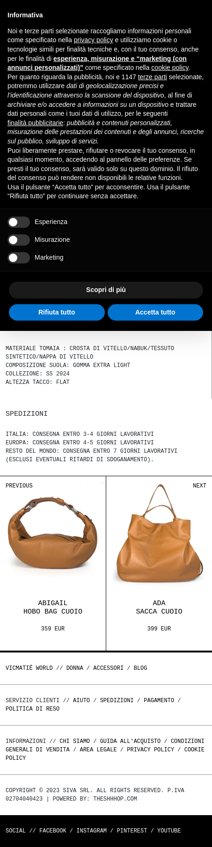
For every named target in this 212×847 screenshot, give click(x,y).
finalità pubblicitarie (35, 123)
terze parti (152, 77)
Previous (19, 486)
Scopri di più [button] (106, 289)
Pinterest (132, 831)
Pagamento (159, 701)
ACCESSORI (108, 668)
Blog (140, 668)
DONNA (74, 668)
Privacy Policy (150, 750)
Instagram (91, 831)
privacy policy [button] (93, 40)
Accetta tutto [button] (155, 312)
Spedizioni (117, 701)
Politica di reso (32, 709)
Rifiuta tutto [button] (56, 312)
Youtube (169, 831)
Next (199, 486)
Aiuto (81, 701)
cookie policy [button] (169, 67)
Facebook (52, 831)
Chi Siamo (74, 741)
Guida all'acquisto (130, 741)
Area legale (98, 750)
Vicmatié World (29, 668)
